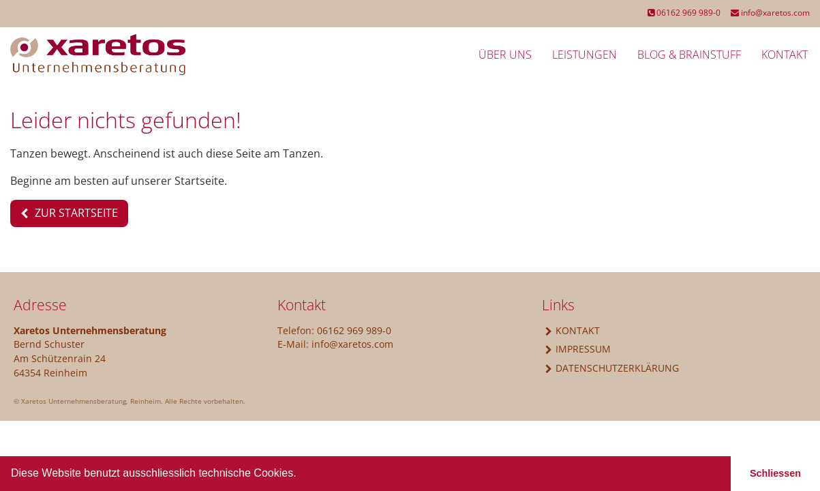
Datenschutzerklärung (617, 367)
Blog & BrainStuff (689, 54)
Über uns (505, 54)
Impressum (583, 348)
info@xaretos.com (770, 12)
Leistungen (584, 54)
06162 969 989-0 (684, 12)
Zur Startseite (76, 212)
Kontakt (784, 54)
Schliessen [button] (775, 473)
